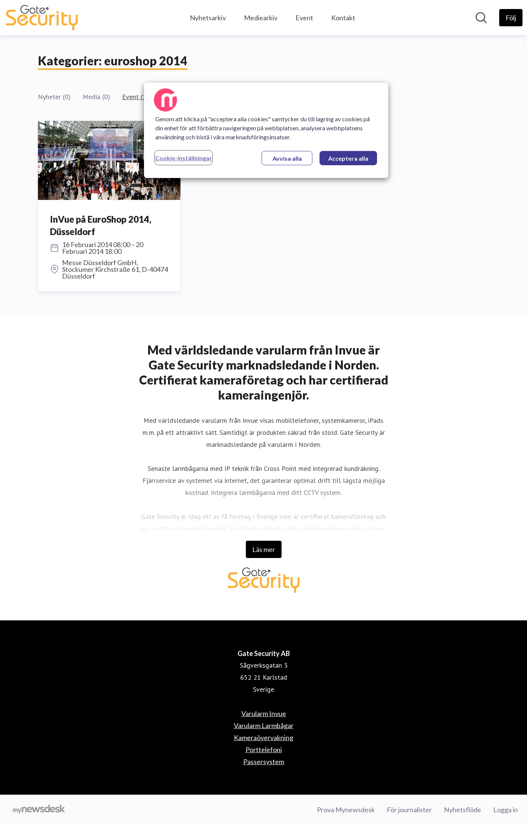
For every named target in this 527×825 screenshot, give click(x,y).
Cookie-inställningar (183, 157)
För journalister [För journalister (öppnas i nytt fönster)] (409, 809)
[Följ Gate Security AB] (510, 17)
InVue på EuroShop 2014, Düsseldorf (100, 225)
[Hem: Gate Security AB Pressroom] (42, 18)
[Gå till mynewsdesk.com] (39, 810)
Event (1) (135, 96)
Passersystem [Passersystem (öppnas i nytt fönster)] (263, 761)
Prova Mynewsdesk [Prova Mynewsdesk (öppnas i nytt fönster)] (346, 809)
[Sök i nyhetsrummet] (481, 18)
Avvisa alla (287, 158)
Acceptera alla (348, 158)
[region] (266, 130)
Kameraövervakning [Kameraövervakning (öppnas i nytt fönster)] (263, 737)
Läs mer (263, 549)
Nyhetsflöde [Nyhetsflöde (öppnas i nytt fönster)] (462, 809)
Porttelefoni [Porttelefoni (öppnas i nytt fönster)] (263, 749)
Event (304, 18)
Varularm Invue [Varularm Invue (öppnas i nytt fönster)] (263, 713)
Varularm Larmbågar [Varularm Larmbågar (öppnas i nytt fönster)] (264, 725)
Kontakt (343, 18)
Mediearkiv (260, 18)
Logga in (505, 809)
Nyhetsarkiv (208, 18)
